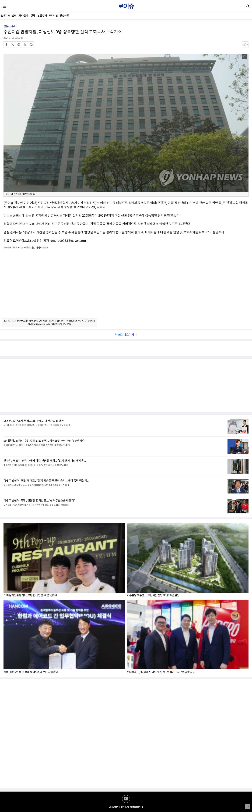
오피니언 (53, 15)
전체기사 (5, 15)
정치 (33, 15)
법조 (14, 15)
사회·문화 (23, 15)
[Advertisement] (126, 287)
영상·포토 (64, 15)
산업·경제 (42, 15)
